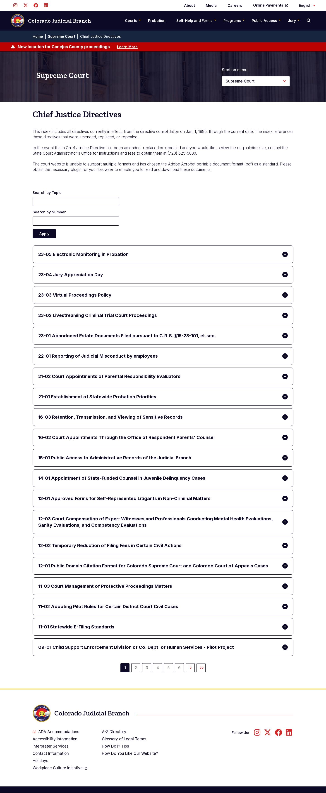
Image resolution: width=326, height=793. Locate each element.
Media (211, 5)
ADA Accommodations (56, 731)
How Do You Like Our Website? (130, 753)
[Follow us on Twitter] (25, 5)
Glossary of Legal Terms (124, 739)
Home (38, 36)
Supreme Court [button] (240, 81)
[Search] (309, 20)
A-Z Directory (114, 731)
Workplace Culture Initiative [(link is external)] (60, 768)
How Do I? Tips (115, 746)
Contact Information (51, 753)
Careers (235, 5)
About (189, 5)
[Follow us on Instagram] (15, 5)
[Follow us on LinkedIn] (46, 5)
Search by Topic (47, 192)
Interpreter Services (51, 746)
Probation (156, 20)
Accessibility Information (55, 739)
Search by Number (49, 212)
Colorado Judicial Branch (51, 21)
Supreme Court (61, 36)
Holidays (40, 760)
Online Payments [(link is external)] (270, 5)
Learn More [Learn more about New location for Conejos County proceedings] (127, 47)
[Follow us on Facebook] (35, 5)
